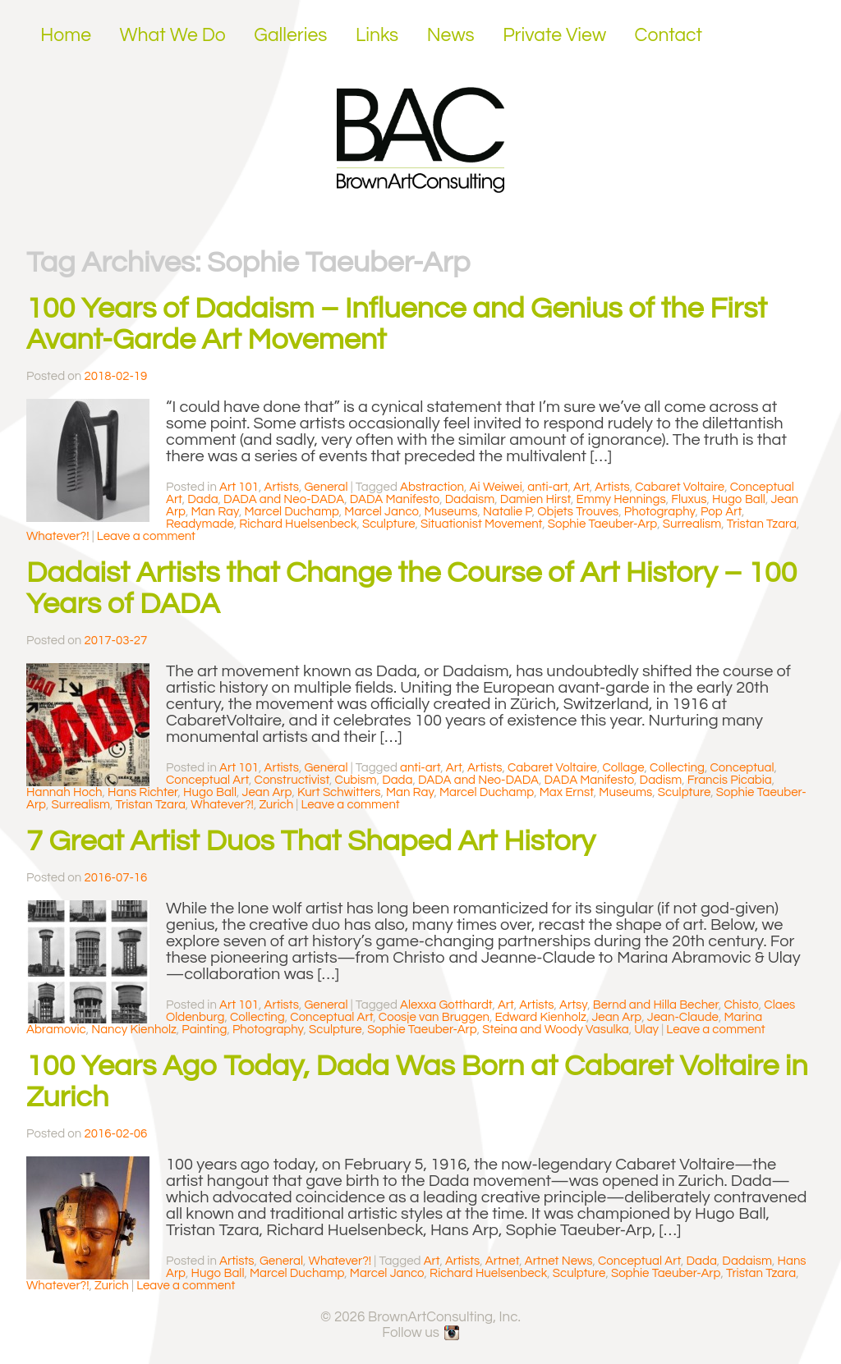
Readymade (200, 524)
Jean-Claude (683, 1017)
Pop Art (721, 512)
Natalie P (507, 512)
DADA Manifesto (395, 499)
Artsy (573, 1005)
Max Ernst (567, 792)
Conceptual (742, 768)
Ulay (646, 1029)
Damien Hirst (535, 499)
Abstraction (432, 487)
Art (581, 487)
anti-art (547, 487)
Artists (281, 487)
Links (377, 35)
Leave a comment (146, 536)
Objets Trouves (577, 512)
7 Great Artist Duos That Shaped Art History (310, 841)
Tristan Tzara (762, 524)
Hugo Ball (738, 499)
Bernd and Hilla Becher (656, 1005)
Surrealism (692, 524)
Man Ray (215, 512)
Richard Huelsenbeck (297, 524)
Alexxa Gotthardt (446, 1005)
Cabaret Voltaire (679, 487)
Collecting (677, 768)
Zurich (276, 805)
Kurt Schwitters (339, 792)
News (451, 35)
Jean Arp (267, 792)
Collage (623, 768)
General (325, 487)
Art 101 (239, 487)
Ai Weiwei (496, 487)
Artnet (502, 1261)
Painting (204, 1029)
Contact (669, 35)
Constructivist (292, 780)
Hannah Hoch (64, 792)
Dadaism (470, 499)
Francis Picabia (729, 780)
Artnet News (559, 1261)
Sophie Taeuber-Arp (603, 524)
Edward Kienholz (540, 1017)
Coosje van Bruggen (434, 1017)
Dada (202, 499)
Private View (554, 35)
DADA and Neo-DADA (283, 499)
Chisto (741, 1005)
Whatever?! (58, 536)
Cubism (356, 780)
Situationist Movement (481, 524)
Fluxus (688, 499)
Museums (451, 512)
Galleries (290, 35)
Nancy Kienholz (134, 1029)
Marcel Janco (381, 512)
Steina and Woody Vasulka (555, 1029)
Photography (660, 512)
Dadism (661, 780)
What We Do (173, 35)
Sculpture (389, 524)
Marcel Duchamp (291, 512)
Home (65, 35)
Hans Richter (142, 792)
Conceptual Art (207, 780)
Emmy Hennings (621, 499)
